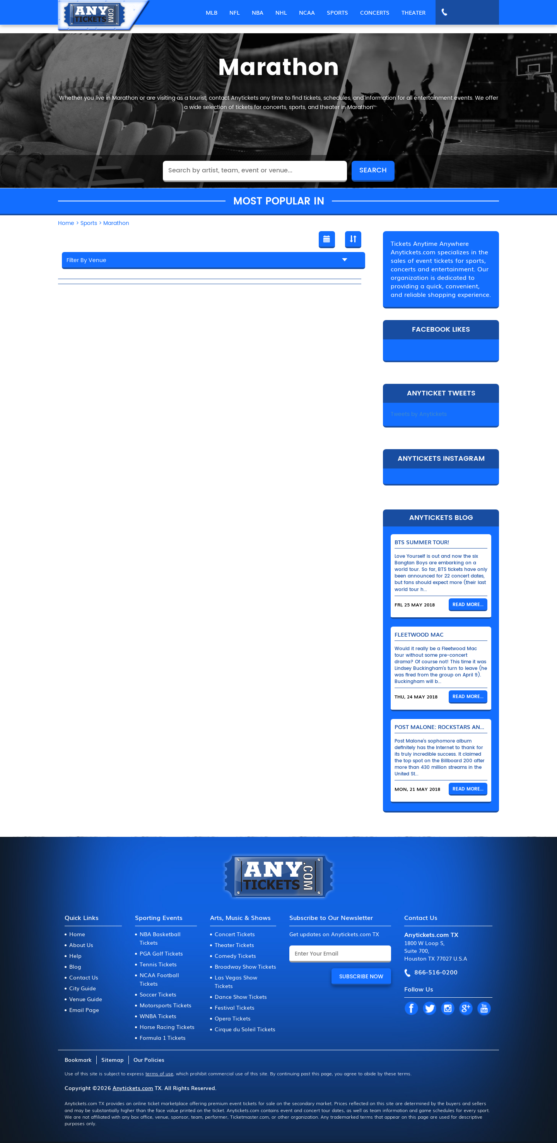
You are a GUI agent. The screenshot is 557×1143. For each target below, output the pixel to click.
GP (466, 1009)
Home (77, 934)
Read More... (468, 604)
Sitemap (112, 1059)
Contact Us (83, 977)
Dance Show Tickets (241, 996)
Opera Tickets (233, 1018)
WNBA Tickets (158, 1016)
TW (429, 1009)
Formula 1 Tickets (163, 1037)
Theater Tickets (234, 945)
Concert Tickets (235, 934)
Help (75, 955)
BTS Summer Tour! (422, 542)
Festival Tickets (235, 1007)
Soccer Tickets (158, 994)
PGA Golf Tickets (161, 953)
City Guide (82, 988)
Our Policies (148, 1059)
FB (411, 1009)
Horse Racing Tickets (167, 1027)
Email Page (84, 1010)
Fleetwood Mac (419, 634)
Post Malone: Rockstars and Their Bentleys (463, 727)
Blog (75, 966)
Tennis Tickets (158, 964)
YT (484, 1009)
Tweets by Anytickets (419, 414)
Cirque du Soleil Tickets (245, 1029)
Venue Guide (85, 999)
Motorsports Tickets (165, 1005)
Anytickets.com (133, 1088)
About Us (81, 945)
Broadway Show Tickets (245, 966)
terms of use (159, 1073)
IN (447, 1009)
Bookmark (78, 1059)
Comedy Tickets (235, 955)
